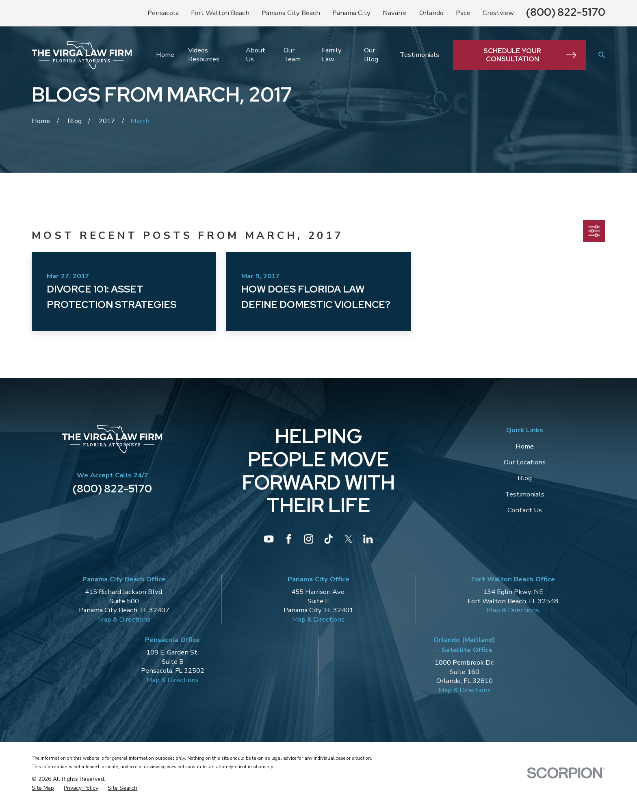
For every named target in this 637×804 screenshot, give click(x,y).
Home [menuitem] (165, 54)
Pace (463, 12)
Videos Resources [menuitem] (203, 55)
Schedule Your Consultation (529, 54)
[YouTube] (268, 539)
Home (525, 446)
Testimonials (524, 494)
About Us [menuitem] (255, 55)
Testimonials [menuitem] (419, 54)
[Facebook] (288, 539)
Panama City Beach (291, 12)
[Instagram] (308, 539)
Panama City (351, 12)
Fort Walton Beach (220, 12)
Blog (525, 478)
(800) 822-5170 (565, 12)
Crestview (498, 12)
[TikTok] (328, 539)
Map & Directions (124, 619)
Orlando (431, 12)
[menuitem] (43, 788)
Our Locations (525, 462)
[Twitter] (348, 539)
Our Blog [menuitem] (371, 55)
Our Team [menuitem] (292, 55)
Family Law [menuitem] (332, 55)
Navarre (395, 12)
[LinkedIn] (368, 539)
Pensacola (163, 12)
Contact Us (524, 510)
